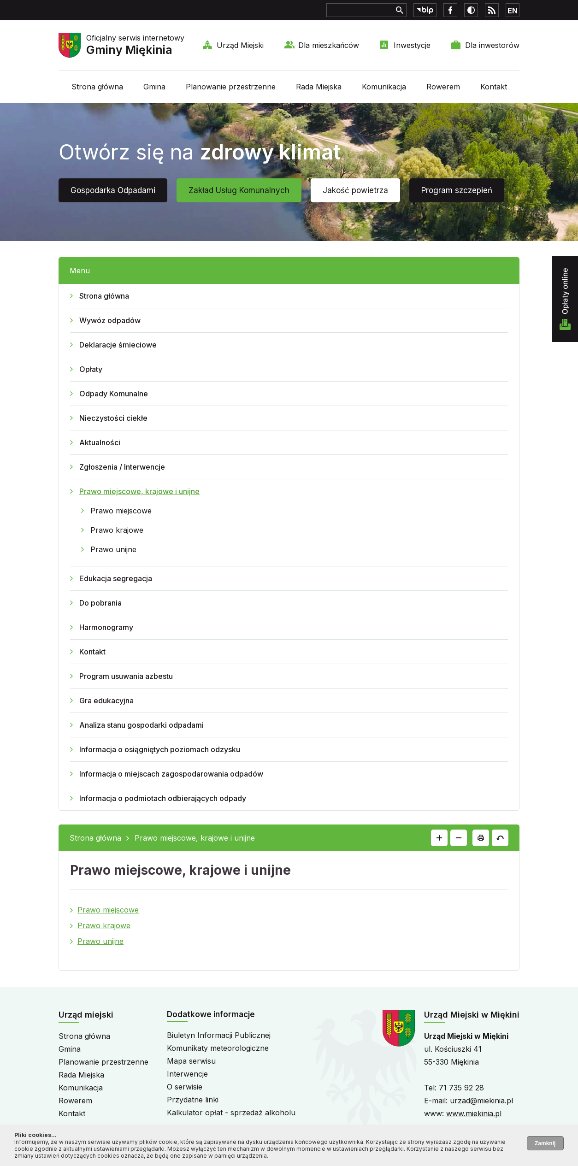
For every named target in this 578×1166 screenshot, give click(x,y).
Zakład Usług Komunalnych (239, 190)
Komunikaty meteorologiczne (218, 1048)
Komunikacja (384, 86)
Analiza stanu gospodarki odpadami (141, 725)
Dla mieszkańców (328, 45)
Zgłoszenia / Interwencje (122, 466)
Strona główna (97, 86)
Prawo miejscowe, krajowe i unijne (139, 491)
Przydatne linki (192, 1099)
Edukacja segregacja (115, 578)
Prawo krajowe (116, 530)
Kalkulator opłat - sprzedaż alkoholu (231, 1112)
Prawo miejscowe (121, 510)
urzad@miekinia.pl (481, 1100)
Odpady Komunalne (113, 393)
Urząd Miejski (240, 45)
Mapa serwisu (191, 1061)
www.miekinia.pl (473, 1113)
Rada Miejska (319, 86)
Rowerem (443, 86)
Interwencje (187, 1073)
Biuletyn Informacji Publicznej (219, 1035)
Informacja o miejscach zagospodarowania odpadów (171, 773)
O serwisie (184, 1086)
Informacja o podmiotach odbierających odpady (162, 798)
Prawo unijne (113, 549)
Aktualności (99, 442)
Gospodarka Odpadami (113, 190)
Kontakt (493, 86)
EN (512, 10)
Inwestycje (412, 45)
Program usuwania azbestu (126, 676)
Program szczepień (456, 190)
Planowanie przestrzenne (231, 86)
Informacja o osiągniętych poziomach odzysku (159, 749)
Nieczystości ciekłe (113, 418)
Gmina (154, 86)
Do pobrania (100, 602)
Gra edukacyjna (106, 700)
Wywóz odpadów (110, 320)
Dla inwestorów (492, 45)
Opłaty (90, 369)
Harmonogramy (106, 627)
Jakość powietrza (355, 190)
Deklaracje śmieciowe (118, 344)
